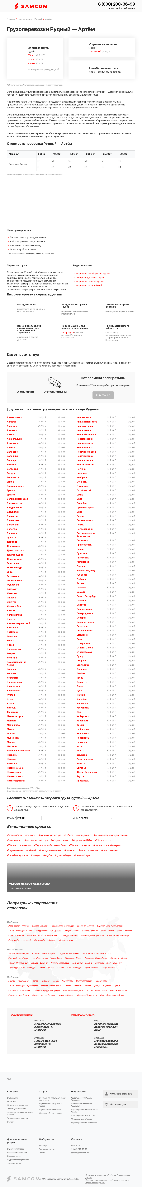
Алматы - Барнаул (39, 963)
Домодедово (14, 559)
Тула (79, 690)
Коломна (12, 657)
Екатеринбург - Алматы (44, 940)
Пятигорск (83, 557)
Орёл (80, 499)
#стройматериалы (17, 855)
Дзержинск (13, 546)
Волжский (13, 524)
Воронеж (12, 533)
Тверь (80, 678)
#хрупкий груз (63, 855)
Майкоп (11, 720)
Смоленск (82, 635)
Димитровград (15, 550)
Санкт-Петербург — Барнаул (46, 990)
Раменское (83, 562)
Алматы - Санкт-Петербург (44, 953)
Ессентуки (13, 576)
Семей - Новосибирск (18, 963)
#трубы (47, 855)
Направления (78, 1091)
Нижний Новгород (87, 421)
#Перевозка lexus (105, 840)
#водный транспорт (49, 835)
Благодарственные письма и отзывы (19, 1113)
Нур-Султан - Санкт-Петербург (96, 953)
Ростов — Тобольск (73, 986)
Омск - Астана (107, 931)
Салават (81, 587)
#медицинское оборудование (110, 835)
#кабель (68, 835)
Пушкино (82, 553)
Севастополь (84, 609)
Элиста (81, 763)
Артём (10, 434)
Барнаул (12, 460)
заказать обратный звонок (121, 8)
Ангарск (11, 421)
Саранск (81, 600)
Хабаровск (83, 716)
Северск (81, 617)
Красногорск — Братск (18, 995)
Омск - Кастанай (124, 931)
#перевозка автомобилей (21, 850)
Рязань (80, 583)
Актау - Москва (108, 967)
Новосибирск (84, 447)
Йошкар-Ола (14, 606)
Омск (80, 494)
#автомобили (14, 835)
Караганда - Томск (73, 958)
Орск (79, 512)
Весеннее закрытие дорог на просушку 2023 (106, 1027)
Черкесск (82, 742)
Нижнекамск (84, 417)
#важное (30, 835)
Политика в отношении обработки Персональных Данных (107, 1176)
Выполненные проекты (17, 1118)
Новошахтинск (85, 460)
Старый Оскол (85, 647)
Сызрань (82, 660)
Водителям (12, 1101)
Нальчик (12, 759)
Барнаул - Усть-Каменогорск (110, 926)
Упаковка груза (13, 1156)
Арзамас (12, 426)
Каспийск (12, 632)
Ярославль (83, 780)
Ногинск (81, 469)
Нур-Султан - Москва (69, 953)
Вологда (12, 529)
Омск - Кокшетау (16, 935)
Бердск (11, 473)
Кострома (12, 678)
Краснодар (13, 686)
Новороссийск (85, 443)
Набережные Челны (18, 750)
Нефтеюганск (15, 776)
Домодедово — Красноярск (75, 990)
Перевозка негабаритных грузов (93, 273)
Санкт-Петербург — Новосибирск (91, 981)
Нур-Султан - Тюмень (82, 963)
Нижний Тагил (85, 426)
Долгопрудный (15, 555)
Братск (11, 490)
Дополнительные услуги (17, 1141)
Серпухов (82, 626)
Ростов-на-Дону (86, 570)
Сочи (79, 639)
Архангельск (14, 439)
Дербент (12, 542)
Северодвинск (85, 613)
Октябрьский (84, 490)
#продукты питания (50, 850)
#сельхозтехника (88, 850)
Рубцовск (82, 575)
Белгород (12, 469)
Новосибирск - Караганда (62, 926)
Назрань (12, 755)
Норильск (82, 473)
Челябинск (83, 733)
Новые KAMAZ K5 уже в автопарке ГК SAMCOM (47, 1027)
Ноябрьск (82, 477)
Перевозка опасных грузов (90, 281)
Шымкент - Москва (118, 958)
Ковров (11, 653)
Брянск (11, 494)
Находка (12, 763)
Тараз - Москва (91, 967)
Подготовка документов (18, 1159)
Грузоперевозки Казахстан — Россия (84, 1110)
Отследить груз (14, 1163)
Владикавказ (14, 507)
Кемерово (12, 636)
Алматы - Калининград (18, 953)
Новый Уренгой (85, 464)
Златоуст (12, 589)
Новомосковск (85, 439)
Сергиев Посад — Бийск (19, 990)
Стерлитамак (84, 652)
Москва (11, 733)
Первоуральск (85, 520)
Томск (80, 686)
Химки (80, 725)
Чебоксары (83, 729)
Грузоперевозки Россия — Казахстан (83, 1099)
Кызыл (10, 703)
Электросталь (85, 759)
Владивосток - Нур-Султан (48, 931)
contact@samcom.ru (79, 1152)
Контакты (76, 1139)
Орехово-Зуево (85, 507)
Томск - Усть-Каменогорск (118, 935)
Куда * (76, 818)
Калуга (11, 619)
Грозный (12, 537)
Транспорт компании (16, 1108)
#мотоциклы (14, 840)
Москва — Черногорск (63, 981)
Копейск (12, 669)
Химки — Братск (66, 995)
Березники (13, 477)
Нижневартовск (16, 780)
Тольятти (82, 682)
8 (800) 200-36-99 (116, 4)
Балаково (12, 452)
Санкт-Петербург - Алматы (20, 931)
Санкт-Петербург (87, 596)
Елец (9, 572)
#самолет (69, 850)
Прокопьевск (84, 544)
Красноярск (14, 690)
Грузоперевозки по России (83, 1115)
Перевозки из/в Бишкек (81, 1119)
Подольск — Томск (118, 990)
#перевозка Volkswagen (106, 845)
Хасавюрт (82, 720)
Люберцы (12, 712)
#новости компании (22, 1015)
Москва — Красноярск (18, 981)
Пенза (80, 516)
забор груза (67, 332)
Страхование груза (15, 1148)
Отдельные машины (103, 44)
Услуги (43, 1091)
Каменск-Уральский (18, 623)
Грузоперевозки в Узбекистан (84, 1122)
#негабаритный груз (36, 840)
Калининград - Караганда (92, 935)
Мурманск (13, 738)
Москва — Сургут (99, 990)
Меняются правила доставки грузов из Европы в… (106, 1044)
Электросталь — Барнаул (43, 995)
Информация (46, 1139)
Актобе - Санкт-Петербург (69, 967)
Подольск (82, 540)
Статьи (10, 1121)
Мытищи (12, 746)
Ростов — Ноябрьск (40, 981)
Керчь (10, 640)
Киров (10, 645)
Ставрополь (83, 643)
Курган (11, 695)
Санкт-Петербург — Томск (112, 995)
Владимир (13, 512)
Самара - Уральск (90, 931)
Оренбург (82, 503)
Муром (11, 742)
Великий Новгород (17, 499)
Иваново (12, 593)
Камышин (12, 627)
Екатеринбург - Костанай (19, 940)
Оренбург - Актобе (85, 926)
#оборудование (60, 840)
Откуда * (11, 818)
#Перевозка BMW (82, 840)
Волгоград (13, 516)
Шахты (80, 750)
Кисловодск (14, 649)
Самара (81, 592)
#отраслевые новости (83, 1015)
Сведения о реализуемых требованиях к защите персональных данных (107, 1181)
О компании (12, 1097)
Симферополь (85, 630)
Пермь (80, 524)
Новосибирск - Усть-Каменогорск (42, 935)
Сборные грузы (38, 48)
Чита (79, 746)
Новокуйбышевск (86, 434)
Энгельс (81, 768)
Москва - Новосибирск (51, 986)
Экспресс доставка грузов (90, 277)
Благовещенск (15, 486)
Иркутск (11, 602)
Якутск (80, 776)
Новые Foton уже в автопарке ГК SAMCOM (45, 1044)
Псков (80, 549)
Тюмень (81, 695)
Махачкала (13, 725)
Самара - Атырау (71, 931)
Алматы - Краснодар (60, 963)
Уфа (79, 712)
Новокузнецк (84, 430)
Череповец (83, 738)
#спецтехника (109, 850)
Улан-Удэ (82, 699)
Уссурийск (83, 707)
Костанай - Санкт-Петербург (108, 963)
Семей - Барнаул (46, 967)
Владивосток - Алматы (18, 926)
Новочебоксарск (86, 452)
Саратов (81, 605)
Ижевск (11, 597)
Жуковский (13, 584)
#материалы (83, 835)
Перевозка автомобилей (89, 285)
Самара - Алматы (39, 926)
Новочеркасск (85, 456)
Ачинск (11, 447)
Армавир (12, 430)
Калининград (14, 615)
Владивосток (14, 503)
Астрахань (13, 443)
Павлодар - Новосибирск (96, 958)
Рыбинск (81, 579)
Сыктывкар (83, 665)
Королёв (12, 673)
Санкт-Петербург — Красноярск (23, 986)
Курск (10, 699)
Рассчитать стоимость (17, 1152)
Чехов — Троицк (92, 986)
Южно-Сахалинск (87, 772)
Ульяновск (82, 703)
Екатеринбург (15, 567)
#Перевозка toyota (79, 845)
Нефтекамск (14, 772)
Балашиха (12, 456)
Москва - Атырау (66, 940)
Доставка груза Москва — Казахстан (82, 1104)
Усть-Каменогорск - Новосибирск (46, 958)
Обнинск (82, 482)
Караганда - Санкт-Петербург (21, 967)
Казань (11, 610)
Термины (43, 1152)
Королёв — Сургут (111, 986)
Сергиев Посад (85, 622)
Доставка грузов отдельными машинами (52, 1099)
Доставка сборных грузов (50, 1113)
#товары (35, 855)
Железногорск (15, 580)
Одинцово (82, 486)
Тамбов (81, 673)
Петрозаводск (85, 529)
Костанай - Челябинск (18, 958)
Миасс (10, 729)
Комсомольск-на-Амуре (17, 663)
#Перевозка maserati (19, 845)
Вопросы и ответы (47, 1149)
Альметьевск (14, 417)
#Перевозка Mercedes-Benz (50, 845)
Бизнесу (42, 1145)
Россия (81, 566)
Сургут (80, 656)
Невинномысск (15, 768)
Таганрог (82, 669)
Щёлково (82, 755)
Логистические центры (17, 1105)
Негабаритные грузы (104, 68)
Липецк (11, 707)
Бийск (10, 482)
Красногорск (14, 682)
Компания (12, 1091)
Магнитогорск (15, 716)
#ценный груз (82, 855)
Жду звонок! (103, 395)
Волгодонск (14, 520)
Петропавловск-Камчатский (86, 535)
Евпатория (13, 563)
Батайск (11, 464)
